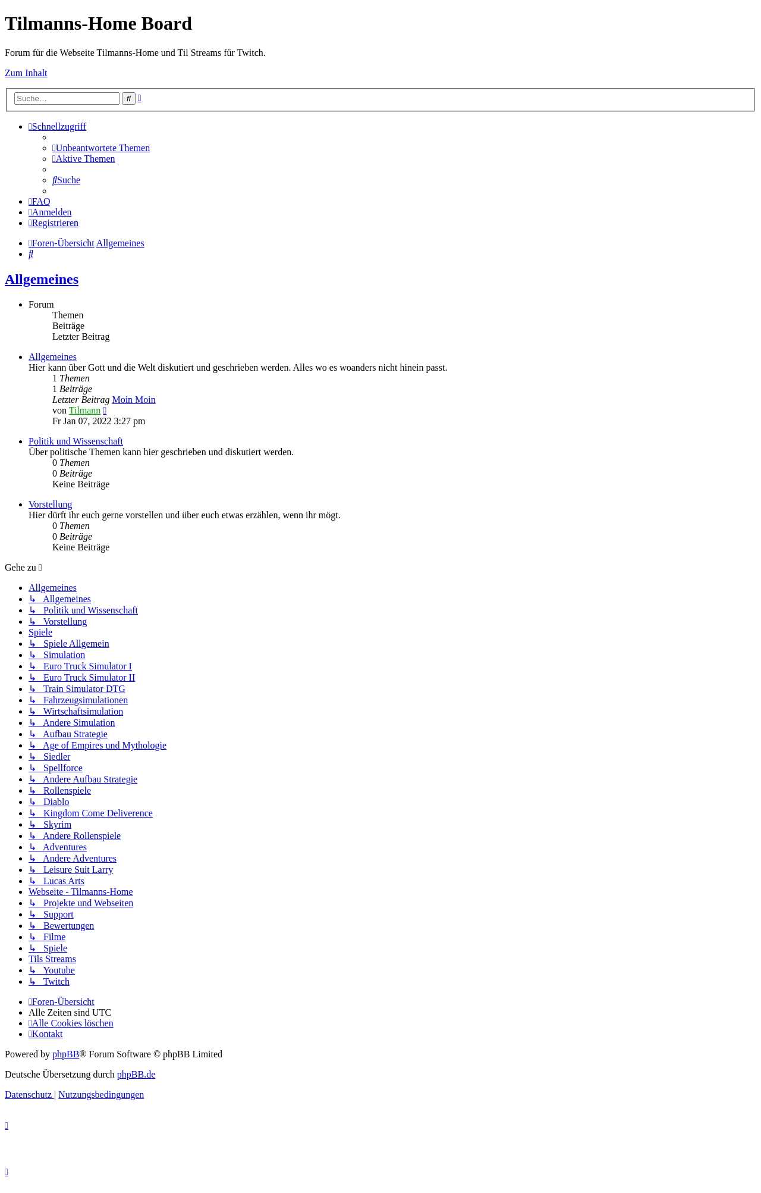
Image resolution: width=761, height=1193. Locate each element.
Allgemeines (41, 279)
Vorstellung (50, 504)
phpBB (65, 1054)
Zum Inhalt (26, 73)
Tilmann (85, 410)
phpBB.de (136, 1074)
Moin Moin (133, 399)
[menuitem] (101, 148)
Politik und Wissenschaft (76, 441)
